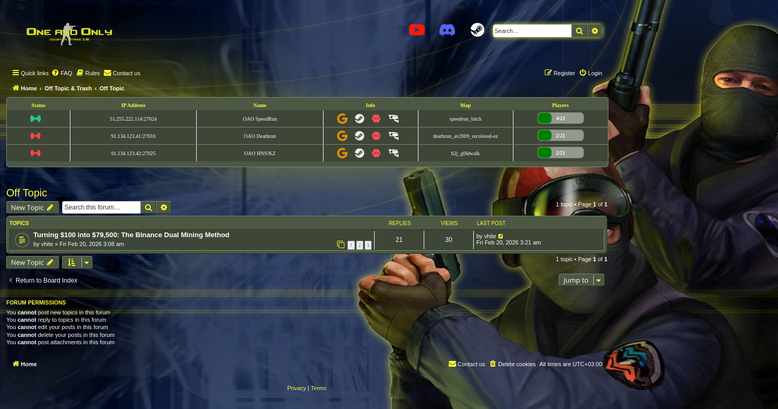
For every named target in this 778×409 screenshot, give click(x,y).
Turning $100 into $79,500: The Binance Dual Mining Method (131, 235)
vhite (47, 244)
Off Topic (26, 192)
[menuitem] (61, 73)
